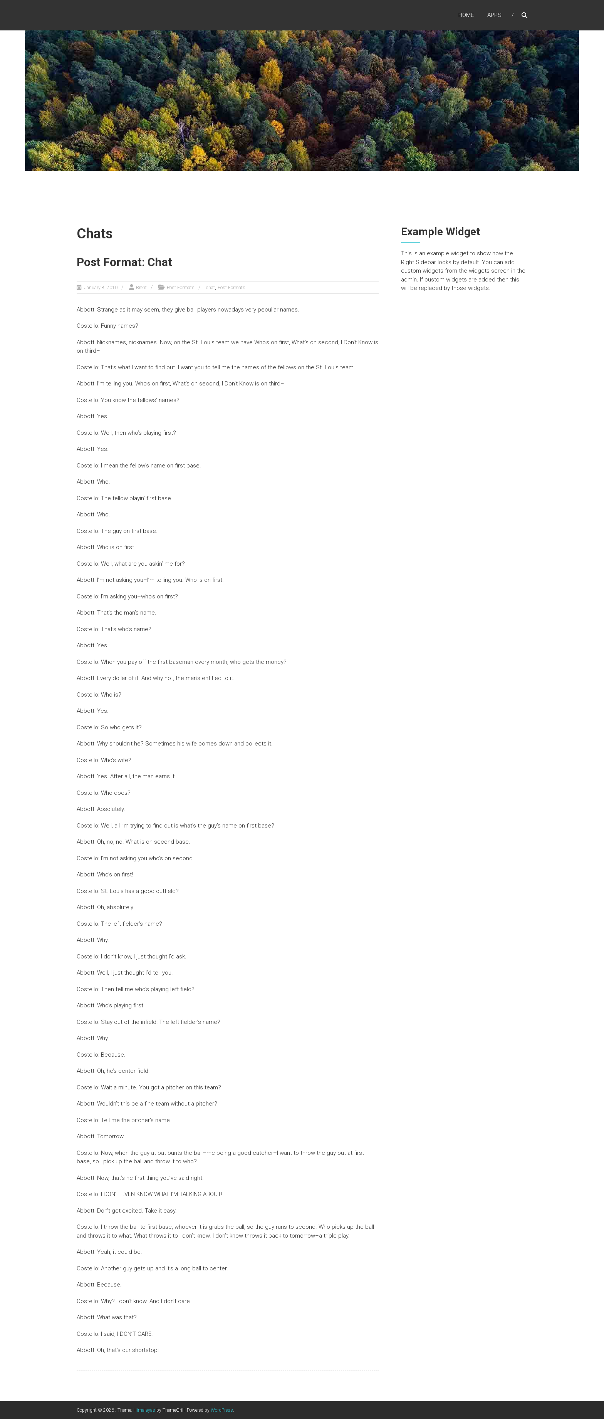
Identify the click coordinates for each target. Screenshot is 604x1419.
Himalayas (144, 1410)
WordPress (222, 1410)
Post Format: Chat (124, 262)
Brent (141, 287)
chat (210, 287)
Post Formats (181, 287)
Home (466, 15)
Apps (494, 15)
